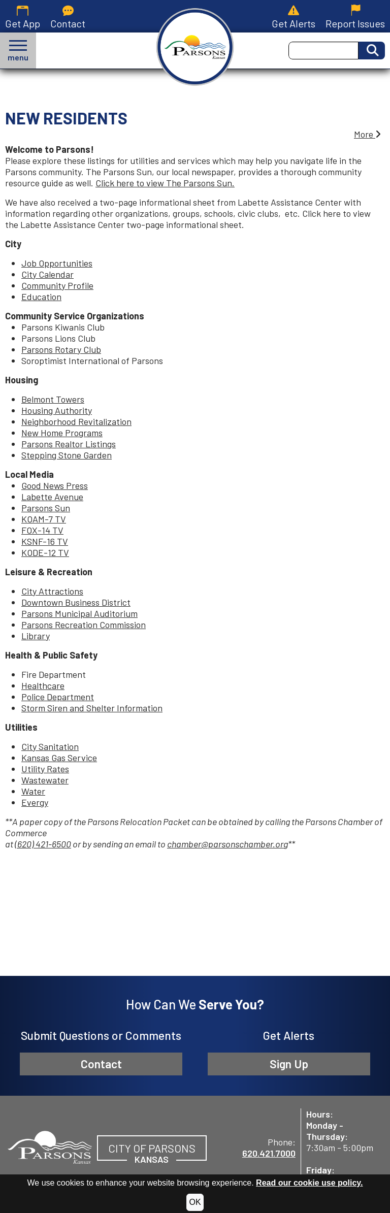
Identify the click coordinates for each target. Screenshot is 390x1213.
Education (41, 296)
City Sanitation (50, 746)
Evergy (34, 802)
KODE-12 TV (45, 552)
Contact (101, 1064)
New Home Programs (62, 432)
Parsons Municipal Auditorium (79, 613)
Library (35, 635)
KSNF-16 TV (44, 541)
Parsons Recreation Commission (83, 624)
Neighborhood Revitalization (76, 421)
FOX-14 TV (42, 530)
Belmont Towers (52, 399)
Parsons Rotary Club (61, 349)
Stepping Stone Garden (66, 455)
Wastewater (45, 779)
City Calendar (47, 274)
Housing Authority (56, 410)
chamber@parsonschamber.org (227, 843)
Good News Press (54, 485)
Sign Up (289, 1064)
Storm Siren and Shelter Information (91, 707)
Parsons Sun (45, 507)
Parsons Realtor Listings (68, 443)
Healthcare (42, 685)
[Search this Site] (323, 50)
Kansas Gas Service (59, 757)
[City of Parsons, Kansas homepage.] (195, 47)
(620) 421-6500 (43, 843)
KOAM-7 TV (43, 518)
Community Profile (57, 285)
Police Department (57, 696)
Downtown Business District (76, 602)
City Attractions (52, 591)
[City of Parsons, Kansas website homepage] (50, 1146)
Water (33, 791)
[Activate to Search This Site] (372, 50)
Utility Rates (45, 768)
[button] (18, 50)
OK (195, 1202)
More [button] (367, 134)
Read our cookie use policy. (309, 1182)
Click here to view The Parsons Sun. (165, 182)
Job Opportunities (56, 263)
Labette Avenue (52, 496)
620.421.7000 (269, 1153)
